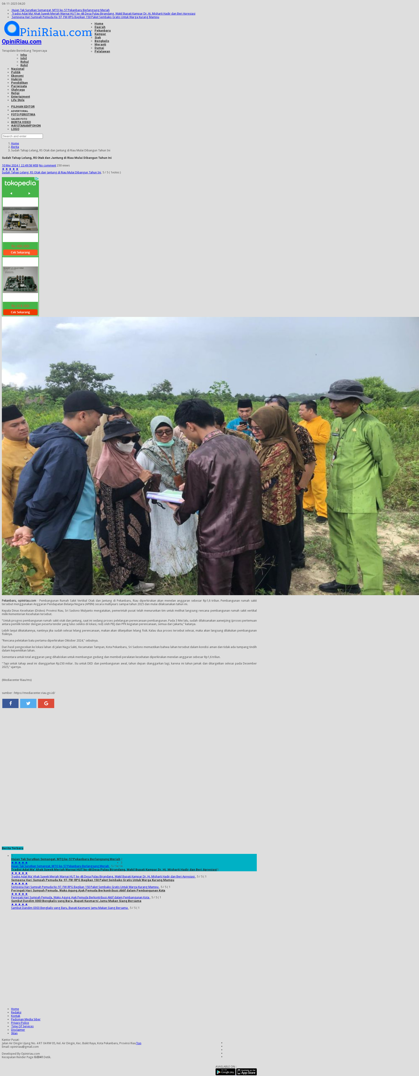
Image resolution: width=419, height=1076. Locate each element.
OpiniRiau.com (21, 41)
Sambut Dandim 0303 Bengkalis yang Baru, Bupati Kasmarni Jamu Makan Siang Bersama (76, 901)
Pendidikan (19, 82)
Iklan (14, 1033)
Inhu (23, 55)
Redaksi (16, 1012)
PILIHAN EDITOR (23, 106)
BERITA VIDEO (21, 122)
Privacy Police (20, 1023)
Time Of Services (22, 1026)
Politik (15, 72)
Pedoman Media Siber (26, 1019)
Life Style (18, 100)
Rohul (24, 62)
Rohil (24, 65)
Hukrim (16, 79)
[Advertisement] (129, 745)
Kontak (15, 1016)
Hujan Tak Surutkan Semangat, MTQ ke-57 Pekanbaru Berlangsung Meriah (60, 10)
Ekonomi (17, 75)
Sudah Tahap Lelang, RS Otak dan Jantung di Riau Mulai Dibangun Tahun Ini (51, 172)
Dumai (99, 48)
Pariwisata (19, 86)
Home (99, 23)
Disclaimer (18, 1029)
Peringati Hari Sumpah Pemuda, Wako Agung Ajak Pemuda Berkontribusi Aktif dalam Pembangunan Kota (88, 890)
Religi (15, 93)
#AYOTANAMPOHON (26, 125)
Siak (98, 37)
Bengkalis (102, 41)
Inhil (23, 58)
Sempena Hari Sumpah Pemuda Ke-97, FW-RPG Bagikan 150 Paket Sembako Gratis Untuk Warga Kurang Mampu (85, 17)
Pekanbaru (103, 30)
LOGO (15, 129)
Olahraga (18, 89)
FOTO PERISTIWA (23, 114)
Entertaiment (20, 96)
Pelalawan (102, 51)
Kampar (100, 34)
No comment (47, 165)
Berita (15, 147)
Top (138, 1043)
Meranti (100, 44)
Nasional (17, 68)
